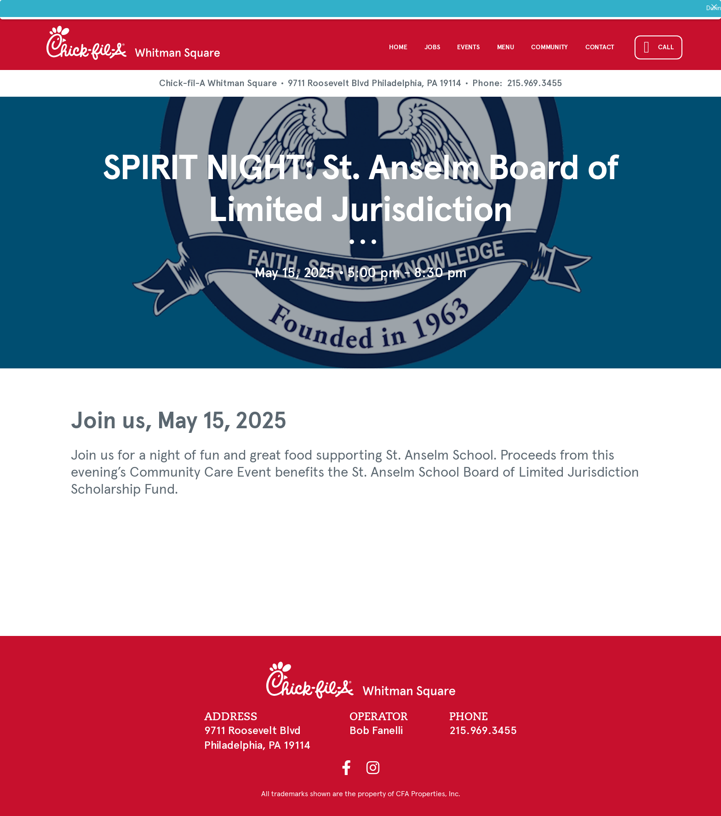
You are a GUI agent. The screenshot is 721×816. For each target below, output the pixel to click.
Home (398, 44)
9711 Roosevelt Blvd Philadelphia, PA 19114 (374, 80)
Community (549, 44)
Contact (599, 44)
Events (468, 44)
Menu (505, 44)
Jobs (432, 44)
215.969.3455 (534, 80)
